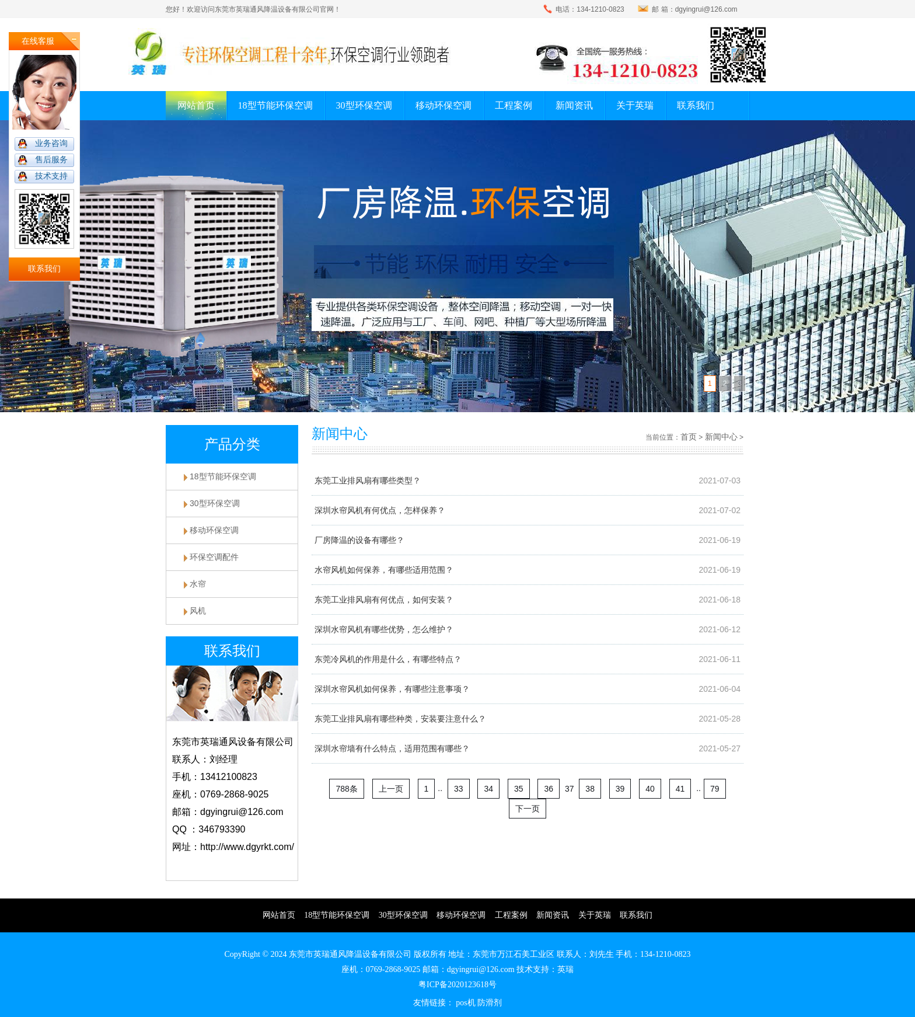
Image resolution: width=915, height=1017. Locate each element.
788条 (346, 788)
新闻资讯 (574, 105)
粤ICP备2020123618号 (457, 984)
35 (518, 788)
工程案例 (513, 105)
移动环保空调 (443, 105)
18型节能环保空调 (275, 105)
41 (680, 788)
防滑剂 (489, 1002)
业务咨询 (51, 143)
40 (650, 788)
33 (458, 788)
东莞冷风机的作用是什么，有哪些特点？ (388, 659)
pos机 (465, 1002)
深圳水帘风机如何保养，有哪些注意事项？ (392, 689)
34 (488, 788)
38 (590, 788)
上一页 (391, 788)
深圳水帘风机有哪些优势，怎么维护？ (384, 629)
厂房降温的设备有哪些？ (359, 540)
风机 (198, 610)
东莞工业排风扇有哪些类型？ (368, 480)
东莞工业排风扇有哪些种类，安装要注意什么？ (400, 718)
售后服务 (51, 159)
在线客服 (38, 41)
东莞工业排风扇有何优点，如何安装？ (384, 599)
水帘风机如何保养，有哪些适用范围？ (384, 569)
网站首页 (196, 105)
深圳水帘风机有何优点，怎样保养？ (380, 510)
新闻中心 (721, 436)
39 (620, 788)
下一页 (527, 808)
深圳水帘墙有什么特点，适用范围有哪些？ (392, 748)
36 (548, 788)
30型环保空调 (364, 105)
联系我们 (695, 105)
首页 (688, 436)
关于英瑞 (635, 105)
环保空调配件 (214, 557)
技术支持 (51, 176)
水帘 (198, 583)
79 (715, 788)
